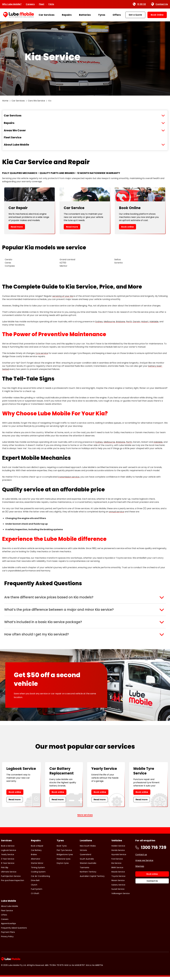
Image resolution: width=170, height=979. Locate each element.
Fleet (41, 4)
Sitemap (139, 868)
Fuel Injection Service (11, 878)
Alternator (35, 861)
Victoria (83, 852)
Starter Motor (37, 865)
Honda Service (118, 852)
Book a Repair (37, 848)
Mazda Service (118, 874)
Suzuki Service (117, 891)
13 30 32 (139, 4)
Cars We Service (36, 100)
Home (5, 100)
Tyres (101, 14)
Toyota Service (118, 878)
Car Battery (36, 852)
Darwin (136, 321)
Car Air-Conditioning (40, 878)
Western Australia (88, 865)
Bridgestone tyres (65, 856)
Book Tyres (62, 848)
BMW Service (117, 869)
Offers (117, 14)
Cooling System (38, 874)
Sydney (99, 321)
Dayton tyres (63, 865)
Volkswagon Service (120, 895)
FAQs (51, 4)
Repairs (67, 14)
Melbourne (109, 321)
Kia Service (116, 865)
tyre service (42, 353)
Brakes (34, 856)
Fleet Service (12, 137)
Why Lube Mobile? (12, 4)
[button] (85, 597)
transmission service (68, 476)
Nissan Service (118, 882)
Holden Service (118, 848)
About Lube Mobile (16, 144)
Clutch (34, 887)
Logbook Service (8, 852)
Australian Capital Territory (92, 878)
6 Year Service (7, 865)
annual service (116, 511)
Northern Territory (88, 874)
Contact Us (159, 4)
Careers (30, 4)
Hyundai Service (118, 856)
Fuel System (36, 891)
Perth (129, 321)
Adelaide (153, 321)
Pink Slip (4, 869)
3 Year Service (7, 861)
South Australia (87, 861)
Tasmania (84, 869)
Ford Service (117, 861)
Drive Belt (35, 882)
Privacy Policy (7, 938)
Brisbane (120, 321)
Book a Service (7, 848)
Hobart (144, 321)
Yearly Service (7, 856)
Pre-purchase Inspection (12, 882)
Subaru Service (118, 887)
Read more (17, 226)
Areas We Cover (15, 130)
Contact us (141, 856)
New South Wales (88, 848)
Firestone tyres (63, 861)
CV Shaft (35, 895)
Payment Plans (8, 934)
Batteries (85, 14)
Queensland (85, 856)
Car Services (46, 14)
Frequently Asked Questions (14, 930)
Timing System (38, 869)
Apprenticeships (8, 925)
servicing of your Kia (62, 296)
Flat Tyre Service (64, 852)
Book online (127, 226)
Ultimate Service (8, 874)
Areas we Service (144, 862)
